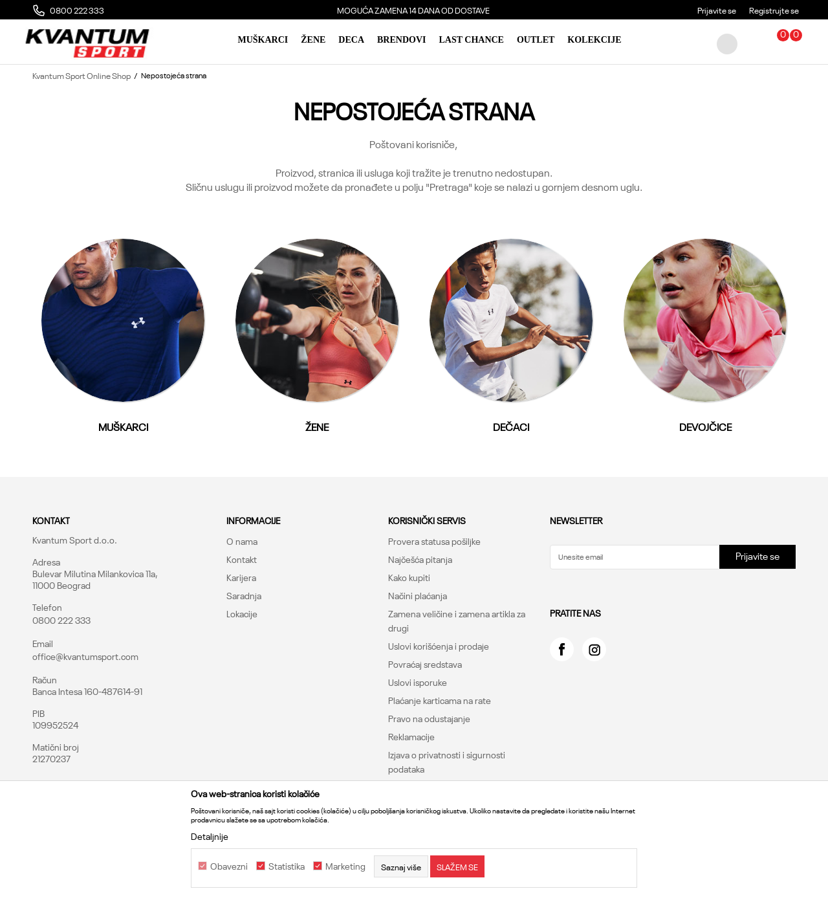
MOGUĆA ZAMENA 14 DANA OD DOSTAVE (538, 10)
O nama (241, 541)
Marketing (345, 866)
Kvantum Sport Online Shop (81, 75)
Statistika (286, 866)
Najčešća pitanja (420, 559)
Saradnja (243, 595)
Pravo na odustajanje (429, 718)
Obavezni (229, 866)
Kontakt (241, 559)
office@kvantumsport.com (85, 656)
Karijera (241, 577)
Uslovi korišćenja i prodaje (438, 646)
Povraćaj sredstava (425, 664)
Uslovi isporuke (417, 682)
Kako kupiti (409, 577)
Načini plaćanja (417, 595)
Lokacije (241, 613)
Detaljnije (209, 836)
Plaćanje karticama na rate (439, 700)
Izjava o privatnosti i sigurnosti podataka (446, 762)
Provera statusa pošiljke (434, 541)
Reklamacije (411, 736)
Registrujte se (774, 10)
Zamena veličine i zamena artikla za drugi (456, 620)
